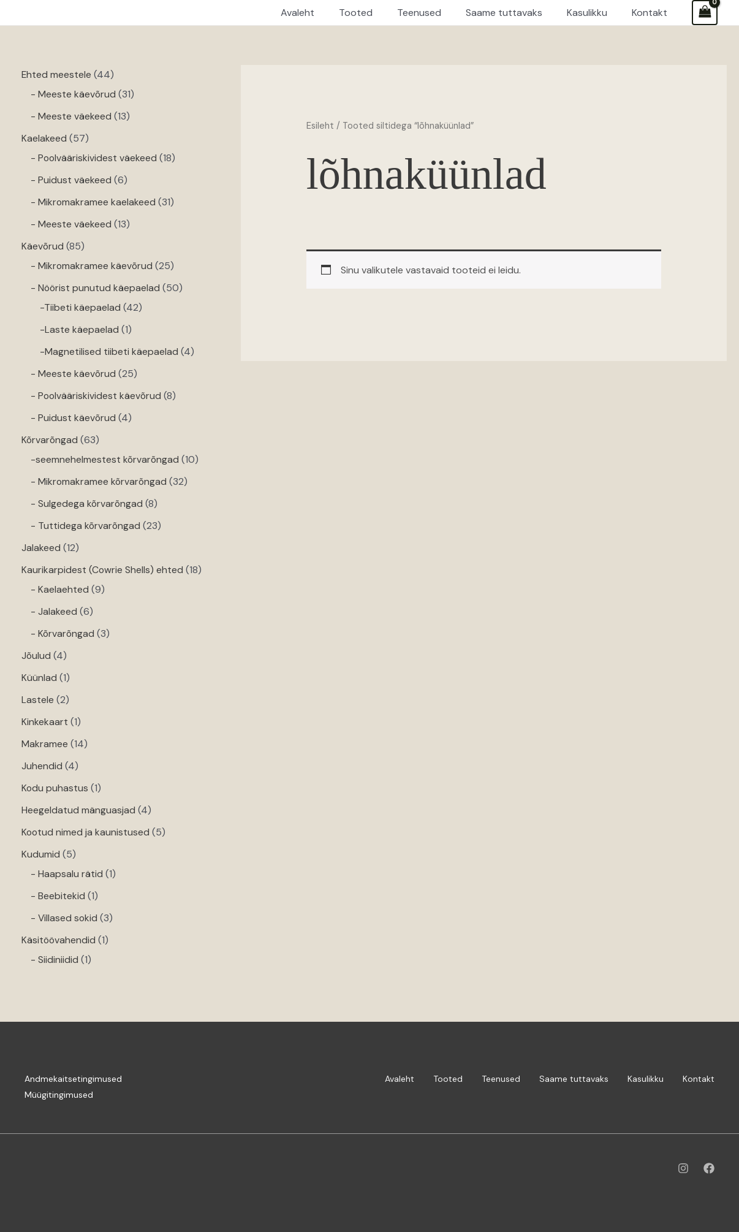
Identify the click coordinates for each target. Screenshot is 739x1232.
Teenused (501, 1078)
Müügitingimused (59, 1094)
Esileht (320, 126)
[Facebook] (708, 1168)
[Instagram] (683, 1168)
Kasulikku (645, 1078)
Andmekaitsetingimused (73, 1078)
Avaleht (399, 1078)
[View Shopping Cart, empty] (705, 12)
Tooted (448, 1078)
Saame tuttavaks (573, 1078)
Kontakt (698, 1078)
